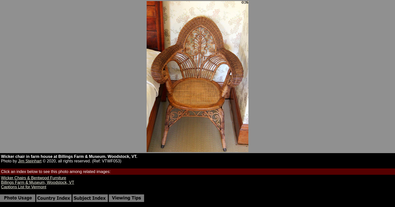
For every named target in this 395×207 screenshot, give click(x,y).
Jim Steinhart (30, 161)
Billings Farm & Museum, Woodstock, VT (37, 182)
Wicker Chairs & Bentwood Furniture (33, 178)
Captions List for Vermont (23, 187)
